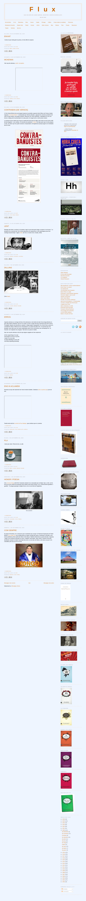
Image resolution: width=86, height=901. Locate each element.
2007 (63, 874)
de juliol (64, 839)
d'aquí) (8, 296)
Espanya (12, 574)
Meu (52, 25)
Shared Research (65, 279)
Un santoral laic (64, 288)
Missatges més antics (49, 583)
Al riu (14, 22)
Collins (49, 22)
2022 (63, 826)
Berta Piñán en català (66, 291)
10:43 (17, 46)
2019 (63, 852)
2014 (63, 861)
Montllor (20, 429)
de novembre (65, 833)
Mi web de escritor (65, 275)
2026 (63, 819)
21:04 (17, 517)
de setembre (65, 837)
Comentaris (65, 891)
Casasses (12, 519)
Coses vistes (16, 48)
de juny (64, 841)
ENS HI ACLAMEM (12, 386)
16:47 (17, 213)
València (25, 429)
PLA (6, 440)
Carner (32, 22)
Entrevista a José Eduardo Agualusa (69, 293)
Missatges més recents (9, 583)
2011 (63, 867)
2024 (63, 822)
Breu (27, 22)
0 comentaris (8, 95)
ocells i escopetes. (19, 63)
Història (21, 256)
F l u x (43, 9)
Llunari (11, 305)
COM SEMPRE (10, 530)
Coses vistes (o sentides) (60, 22)
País (62, 25)
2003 (63, 881)
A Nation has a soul (65, 304)
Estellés (12, 429)
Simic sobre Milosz (65, 298)
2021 (63, 828)
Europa (11, 256)
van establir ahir (12, 535)
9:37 (16, 466)
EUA (15, 98)
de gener (64, 850)
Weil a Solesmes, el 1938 (67, 306)
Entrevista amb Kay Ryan (67, 307)
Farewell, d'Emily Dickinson (67, 309)
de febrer (64, 848)
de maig (64, 842)
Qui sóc (19, 28)
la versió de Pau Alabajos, (20, 423)
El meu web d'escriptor (66, 274)
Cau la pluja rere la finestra (67, 310)
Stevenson (74, 25)
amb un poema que (43, 389)
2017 (63, 856)
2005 (63, 878)
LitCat (38, 25)
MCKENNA (8, 60)
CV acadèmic (64, 277)
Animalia (12, 98)
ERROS (7, 317)
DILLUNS (8, 268)
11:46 (17, 254)
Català (37, 22)
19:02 (17, 96)
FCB (15, 574)
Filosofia (16, 256)
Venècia (13, 28)
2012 (63, 865)
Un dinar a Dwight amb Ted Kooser (69, 302)
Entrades (64, 889)
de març (64, 846)
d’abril (63, 844)
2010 (63, 869)
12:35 (17, 373)
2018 (63, 854)
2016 (63, 858)
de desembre (65, 831)
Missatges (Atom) (16, 586)
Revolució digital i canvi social (68, 295)
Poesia (67, 25)
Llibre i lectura (45, 25)
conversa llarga (10, 483)
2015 (63, 859)
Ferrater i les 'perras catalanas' (68, 299)
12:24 (17, 427)
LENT (6, 226)
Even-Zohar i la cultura (66, 287)
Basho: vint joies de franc (67, 313)
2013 (63, 863)
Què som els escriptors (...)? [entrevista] (70, 301)
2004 (63, 880)
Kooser (32, 25)
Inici (29, 583)
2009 (63, 870)
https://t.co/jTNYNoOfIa (69, 126)
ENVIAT (7, 36)
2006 (63, 876)
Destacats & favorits (10, 25)
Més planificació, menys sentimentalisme (70, 285)
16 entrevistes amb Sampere (67, 290)
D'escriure (70, 22)
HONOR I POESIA (11, 479)
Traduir (6, 28)
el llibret (34, 122)
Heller (21, 232)
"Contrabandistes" (13, 114)
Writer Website (64, 272)
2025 (63, 821)
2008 (63, 872)
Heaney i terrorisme (65, 296)
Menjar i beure (17, 305)
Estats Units (20, 25)
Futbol (26, 25)
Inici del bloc (8, 22)
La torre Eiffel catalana (66, 312)
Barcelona (20, 22)
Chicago (44, 22)
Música (57, 25)
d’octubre (64, 835)
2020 (63, 830)
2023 (63, 824)
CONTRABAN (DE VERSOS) (16, 110)
